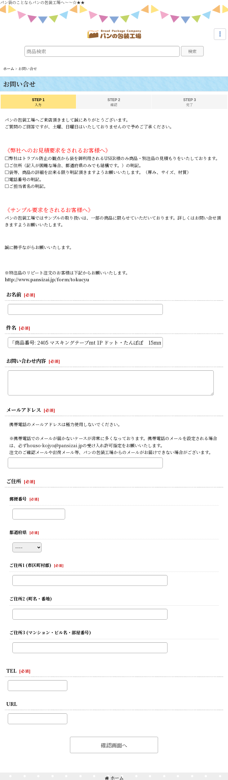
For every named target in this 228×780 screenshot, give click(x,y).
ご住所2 (30, 598)
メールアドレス (23, 409)
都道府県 (18, 532)
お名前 (13, 294)
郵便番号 (18, 499)
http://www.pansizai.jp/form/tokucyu (47, 279)
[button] (220, 34)
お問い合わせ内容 (26, 360)
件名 (11, 327)
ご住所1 (30, 565)
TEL (11, 670)
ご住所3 (50, 632)
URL (11, 703)
